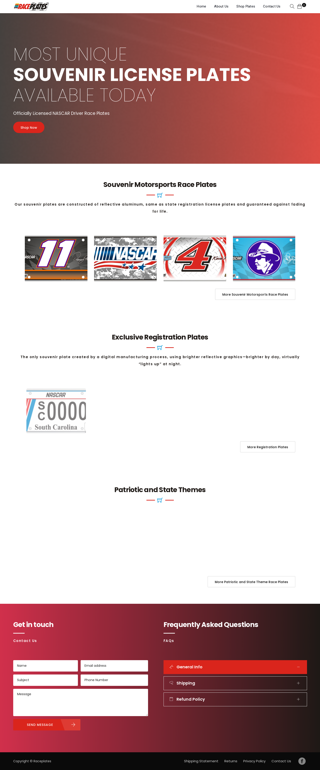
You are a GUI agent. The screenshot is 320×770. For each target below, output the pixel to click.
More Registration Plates (267, 447)
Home (201, 6)
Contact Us (272, 6)
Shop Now (28, 127)
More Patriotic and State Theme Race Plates (251, 582)
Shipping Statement (201, 761)
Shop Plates (245, 6)
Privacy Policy (254, 761)
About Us (221, 6)
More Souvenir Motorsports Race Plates (255, 294)
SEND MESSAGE (40, 724)
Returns (230, 761)
